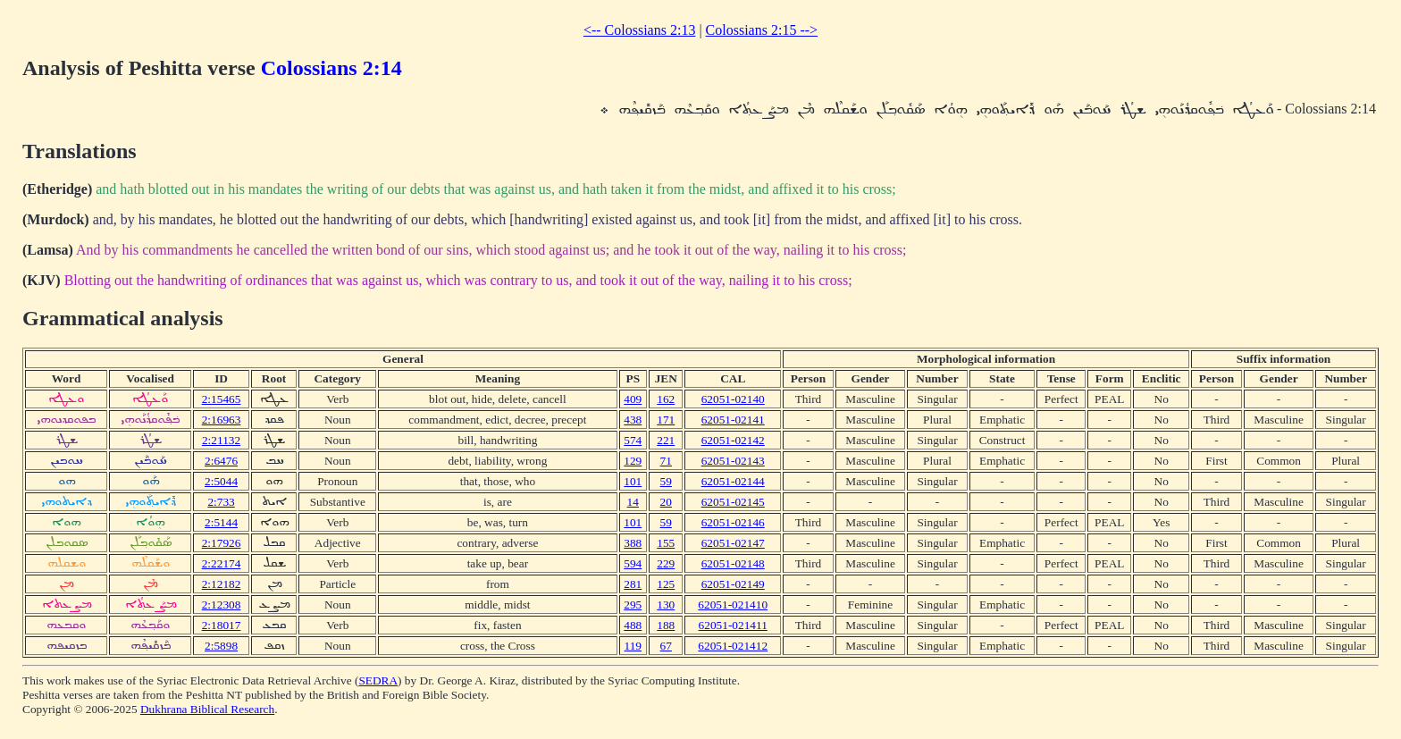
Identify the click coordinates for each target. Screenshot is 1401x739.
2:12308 (221, 604)
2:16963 (221, 419)
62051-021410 (733, 604)
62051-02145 (733, 501)
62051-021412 (733, 645)
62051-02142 (733, 440)
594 (633, 563)
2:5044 (221, 481)
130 (666, 604)
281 (633, 584)
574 (633, 440)
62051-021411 (733, 625)
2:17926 (221, 543)
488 (633, 625)
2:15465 (221, 399)
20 (666, 501)
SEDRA (378, 680)
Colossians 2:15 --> (762, 30)
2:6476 (221, 460)
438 (633, 419)
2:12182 (221, 584)
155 (666, 543)
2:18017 (221, 625)
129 (633, 460)
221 (666, 440)
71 (666, 460)
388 (633, 543)
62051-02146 (733, 522)
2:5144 (221, 522)
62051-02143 (733, 460)
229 (666, 563)
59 (666, 481)
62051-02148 (733, 563)
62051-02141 (733, 419)
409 (633, 399)
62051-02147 (733, 543)
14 (633, 501)
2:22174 (221, 563)
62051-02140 (733, 399)
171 (666, 419)
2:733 (220, 501)
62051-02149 (733, 584)
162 (666, 399)
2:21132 (221, 440)
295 (633, 604)
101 (633, 481)
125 (666, 584)
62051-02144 (733, 481)
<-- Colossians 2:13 (639, 30)
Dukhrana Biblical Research (207, 709)
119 (633, 645)
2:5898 (221, 645)
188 (666, 625)
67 (666, 645)
